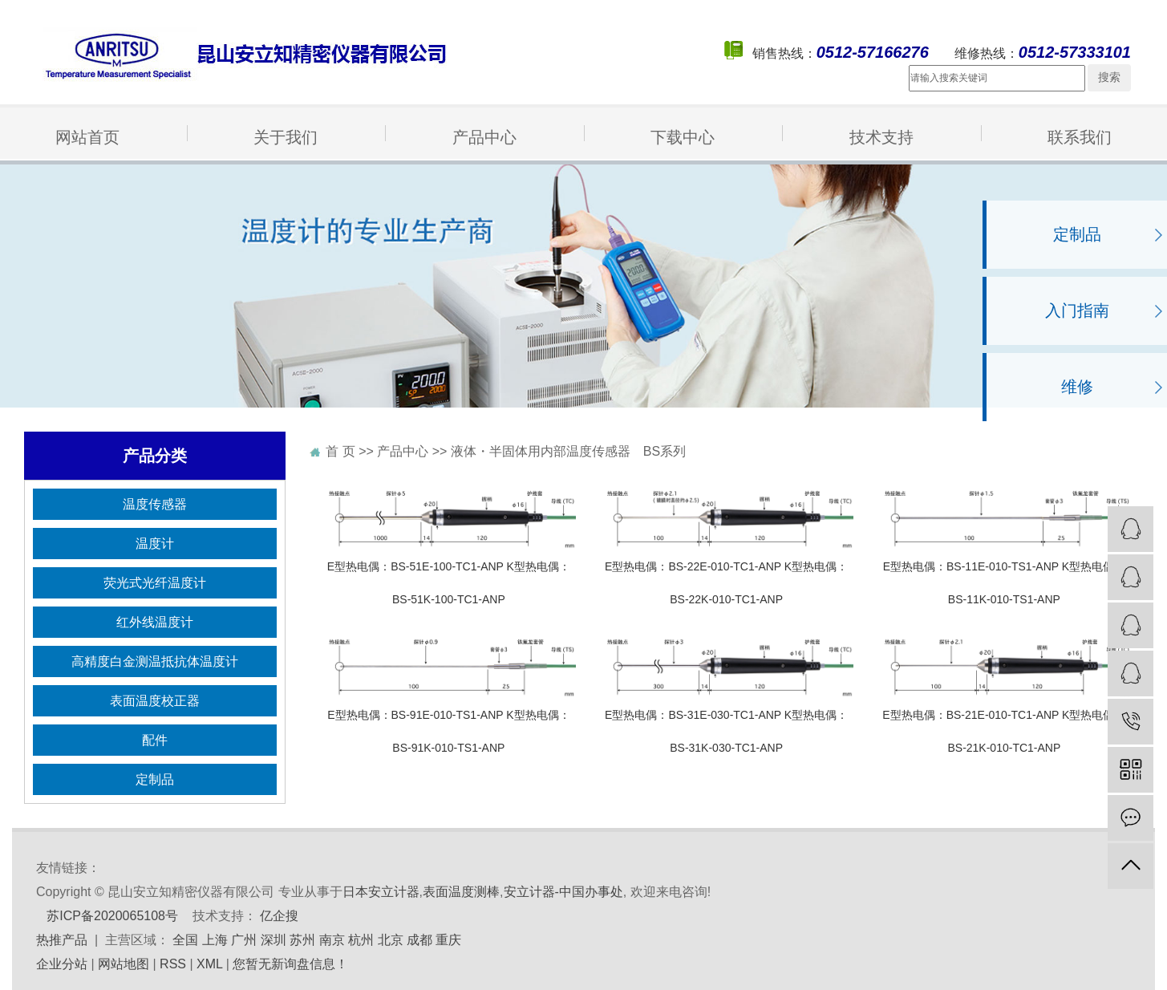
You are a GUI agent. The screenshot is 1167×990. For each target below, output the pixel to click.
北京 (390, 940)
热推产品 (61, 940)
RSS (173, 964)
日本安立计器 (380, 892)
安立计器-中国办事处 (563, 892)
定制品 (1077, 234)
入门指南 (1077, 310)
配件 (155, 740)
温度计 (155, 543)
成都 (419, 940)
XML (209, 964)
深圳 (273, 940)
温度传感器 (155, 504)
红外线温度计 (154, 622)
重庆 (448, 940)
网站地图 (123, 964)
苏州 (302, 940)
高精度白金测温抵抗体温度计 (154, 661)
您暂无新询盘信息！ (290, 964)
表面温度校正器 (155, 701)
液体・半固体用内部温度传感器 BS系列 (568, 451)
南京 (332, 940)
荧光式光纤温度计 (154, 583)
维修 (1077, 387)
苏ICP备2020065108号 (112, 916)
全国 (185, 940)
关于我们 (285, 137)
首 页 (340, 451)
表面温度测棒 (461, 892)
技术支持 (881, 137)
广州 (244, 940)
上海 (215, 940)
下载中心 (682, 137)
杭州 (361, 940)
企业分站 (61, 964)
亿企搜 (279, 916)
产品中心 (484, 137)
